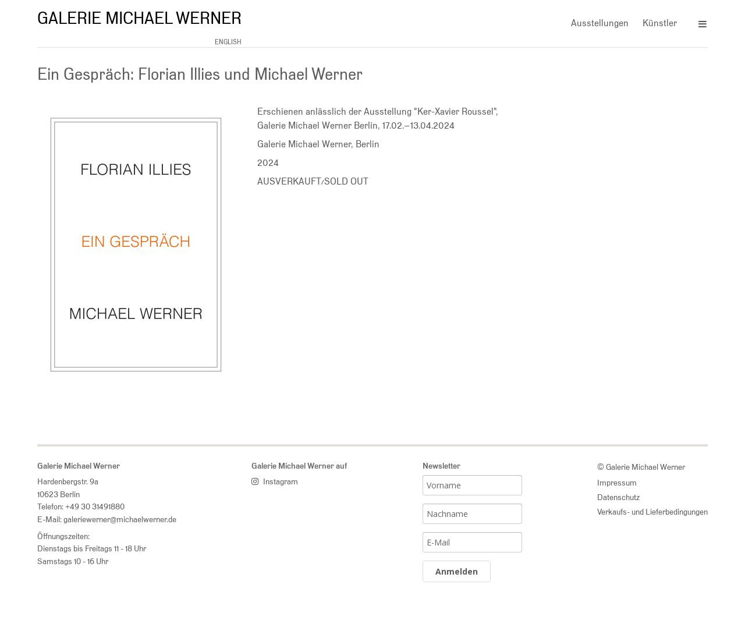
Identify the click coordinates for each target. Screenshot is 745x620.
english (228, 42)
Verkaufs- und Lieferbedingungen (652, 511)
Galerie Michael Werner (139, 18)
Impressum (617, 482)
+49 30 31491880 (95, 506)
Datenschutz (618, 497)
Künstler (660, 23)
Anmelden (456, 571)
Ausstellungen (600, 23)
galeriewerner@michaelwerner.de (119, 519)
